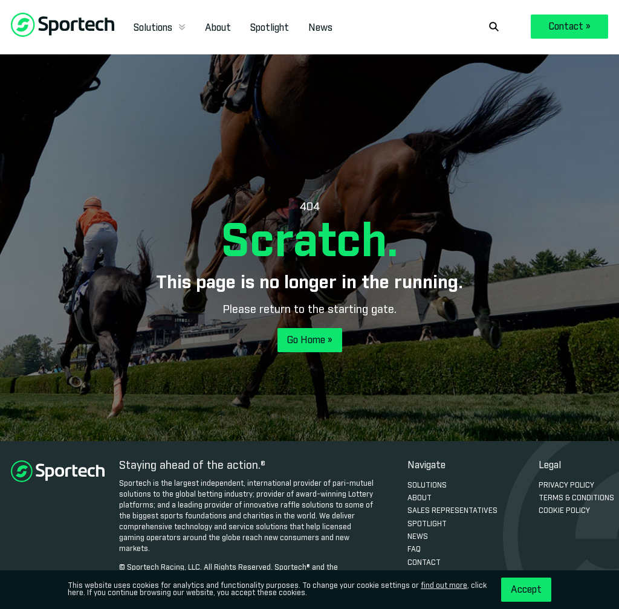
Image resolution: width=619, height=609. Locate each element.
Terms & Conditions (576, 498)
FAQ (414, 549)
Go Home (309, 340)
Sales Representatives (452, 511)
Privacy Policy (566, 485)
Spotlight (269, 28)
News (320, 28)
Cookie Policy (564, 511)
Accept (526, 589)
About (218, 28)
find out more (444, 586)
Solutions (160, 28)
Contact (570, 26)
